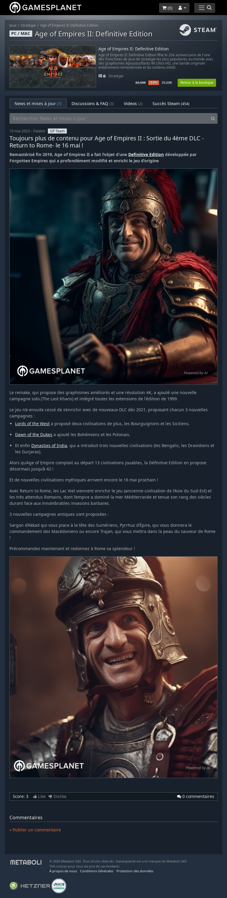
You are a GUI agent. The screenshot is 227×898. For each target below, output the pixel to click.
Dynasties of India (49, 445)
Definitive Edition (146, 154)
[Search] (213, 118)
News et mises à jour (37, 103)
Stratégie (28, 25)
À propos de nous (63, 871)
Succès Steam (171, 103)
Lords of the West (32, 423)
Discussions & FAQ (93, 103)
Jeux (12, 25)
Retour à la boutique (196, 82)
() (167, 8)
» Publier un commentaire (35, 830)
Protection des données (134, 871)
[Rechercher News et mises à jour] (109, 118)
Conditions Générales (96, 871)
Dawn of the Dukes (33, 434)
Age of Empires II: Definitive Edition (69, 25)
